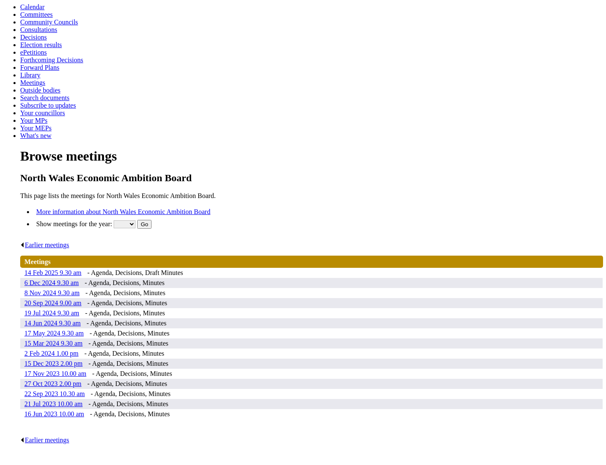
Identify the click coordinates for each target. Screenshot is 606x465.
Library (30, 75)
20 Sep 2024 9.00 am (53, 302)
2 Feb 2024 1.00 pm (51, 353)
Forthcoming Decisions (51, 59)
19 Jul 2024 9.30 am (51, 313)
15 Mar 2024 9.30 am (53, 343)
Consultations (38, 29)
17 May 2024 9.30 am (54, 333)
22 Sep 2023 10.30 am (54, 393)
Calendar (32, 7)
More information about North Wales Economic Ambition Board (123, 211)
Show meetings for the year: (75, 223)
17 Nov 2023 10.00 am (55, 373)
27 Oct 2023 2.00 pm (53, 383)
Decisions (33, 37)
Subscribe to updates (48, 105)
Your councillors (42, 112)
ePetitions (33, 52)
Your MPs (34, 120)
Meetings (32, 82)
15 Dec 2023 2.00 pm (53, 363)
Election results (41, 44)
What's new (35, 135)
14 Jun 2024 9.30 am (52, 323)
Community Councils (49, 22)
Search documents (44, 97)
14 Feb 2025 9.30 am (53, 272)
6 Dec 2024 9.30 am (51, 282)
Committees (36, 14)
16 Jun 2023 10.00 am (54, 413)
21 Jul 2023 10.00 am (53, 403)
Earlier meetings (44, 244)
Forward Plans (39, 67)
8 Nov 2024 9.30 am (52, 292)
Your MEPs (35, 128)
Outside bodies (40, 90)
